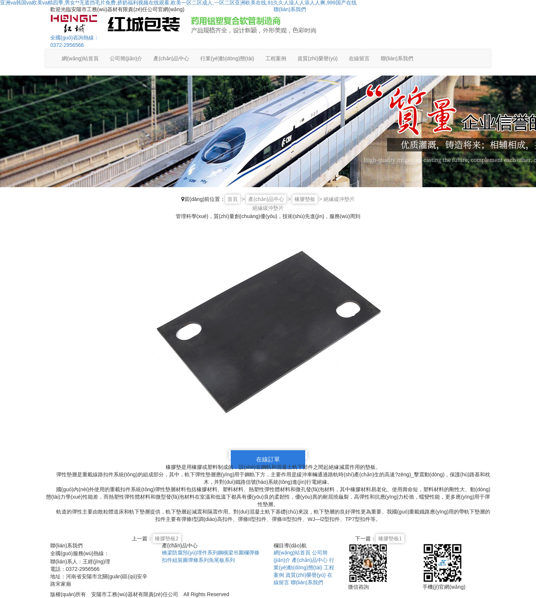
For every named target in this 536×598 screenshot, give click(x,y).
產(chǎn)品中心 (171, 58)
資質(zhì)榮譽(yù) (317, 58)
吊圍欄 (241, 553)
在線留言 (359, 58)
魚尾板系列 (222, 560)
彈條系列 (198, 560)
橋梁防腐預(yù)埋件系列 (190, 553)
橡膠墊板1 (390, 538)
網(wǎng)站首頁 (80, 58)
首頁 (232, 199)
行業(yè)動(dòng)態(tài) (227, 58)
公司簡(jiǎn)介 (126, 58)
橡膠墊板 (304, 199)
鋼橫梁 (225, 553)
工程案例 (275, 58)
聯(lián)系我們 (290, 9)
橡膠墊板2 (167, 538)
